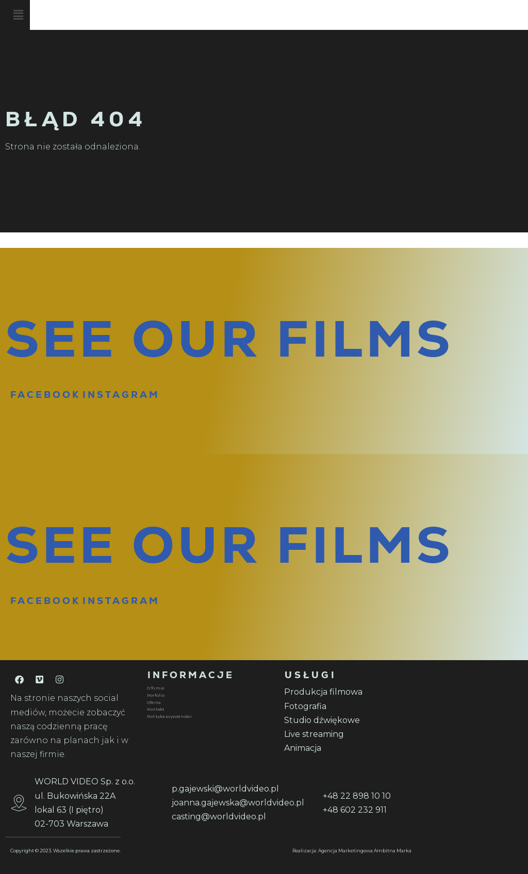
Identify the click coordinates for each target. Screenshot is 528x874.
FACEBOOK (45, 394)
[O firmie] (209, 688)
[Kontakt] (209, 709)
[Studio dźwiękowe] (346, 720)
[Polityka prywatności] (209, 716)
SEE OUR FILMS (229, 339)
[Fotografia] (346, 706)
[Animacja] (346, 748)
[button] (302, 16)
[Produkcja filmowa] (346, 692)
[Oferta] (209, 703)
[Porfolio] (209, 695)
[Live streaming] (346, 734)
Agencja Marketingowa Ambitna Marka (364, 850)
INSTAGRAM (121, 394)
